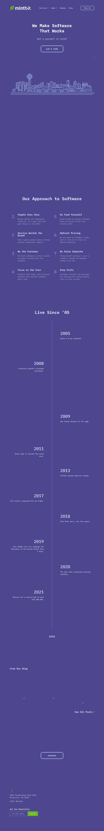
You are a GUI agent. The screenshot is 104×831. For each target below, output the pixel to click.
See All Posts (83, 712)
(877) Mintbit (16, 801)
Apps (54, 8)
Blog (71, 8)
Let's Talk (52, 48)
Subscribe (33, 813)
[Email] (19, 813)
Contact (52, 755)
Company (63, 8)
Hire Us (87, 8)
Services (44, 8)
